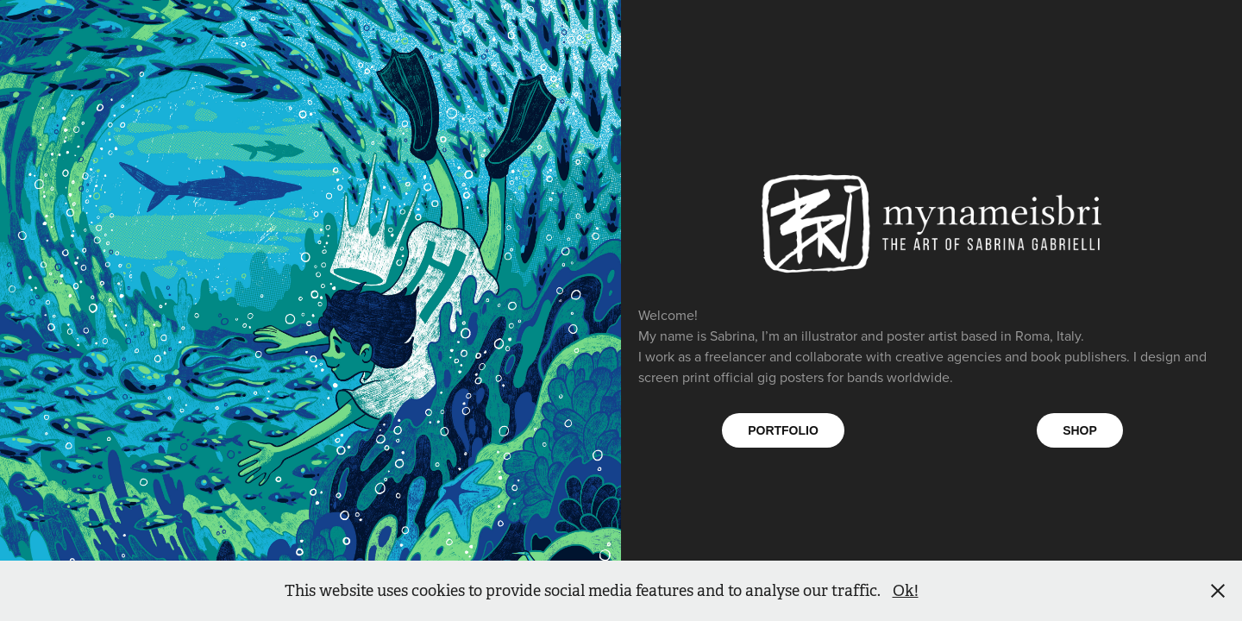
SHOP (1080, 430)
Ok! (906, 590)
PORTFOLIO (783, 430)
